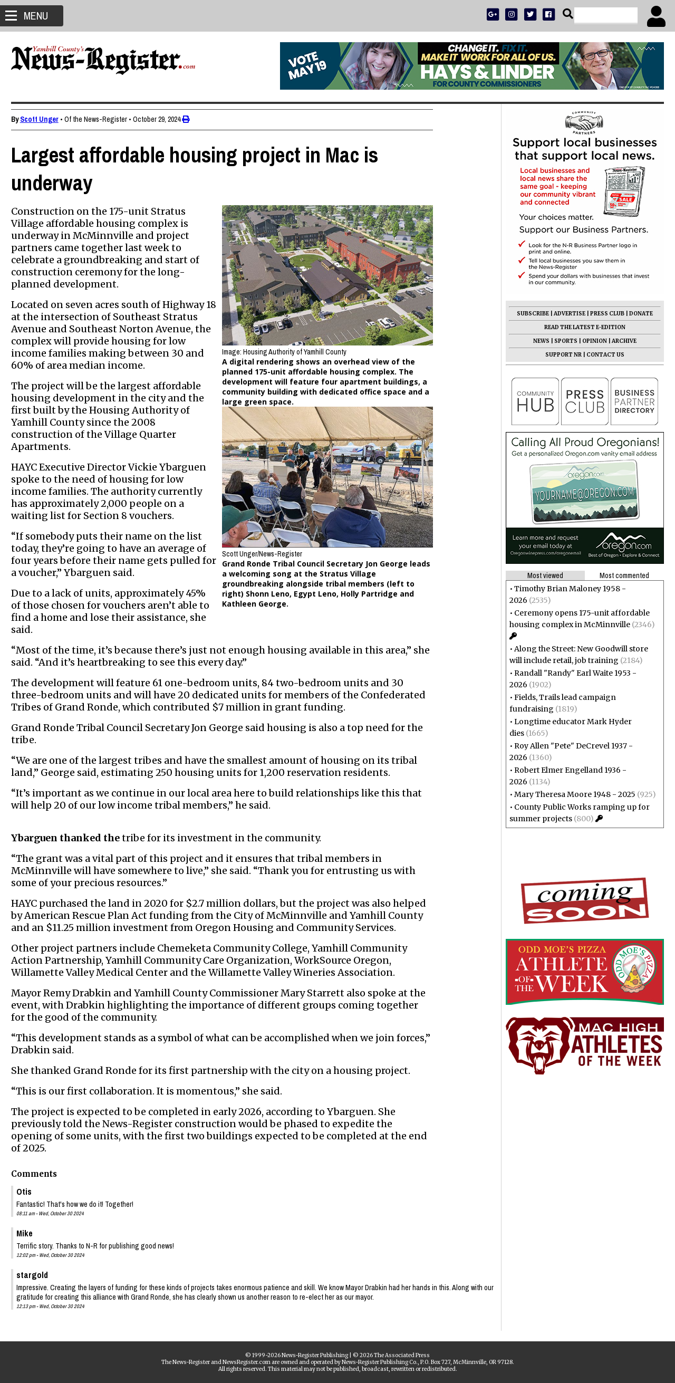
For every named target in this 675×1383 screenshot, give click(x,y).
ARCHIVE (619, 341)
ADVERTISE (565, 313)
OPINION (589, 341)
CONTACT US (601, 354)
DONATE (636, 313)
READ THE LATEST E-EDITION (580, 327)
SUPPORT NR (559, 354)
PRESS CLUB (602, 313)
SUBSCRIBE (528, 313)
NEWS (536, 341)
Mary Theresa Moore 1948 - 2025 (570, 794)
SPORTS (561, 341)
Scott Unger (44, 119)
